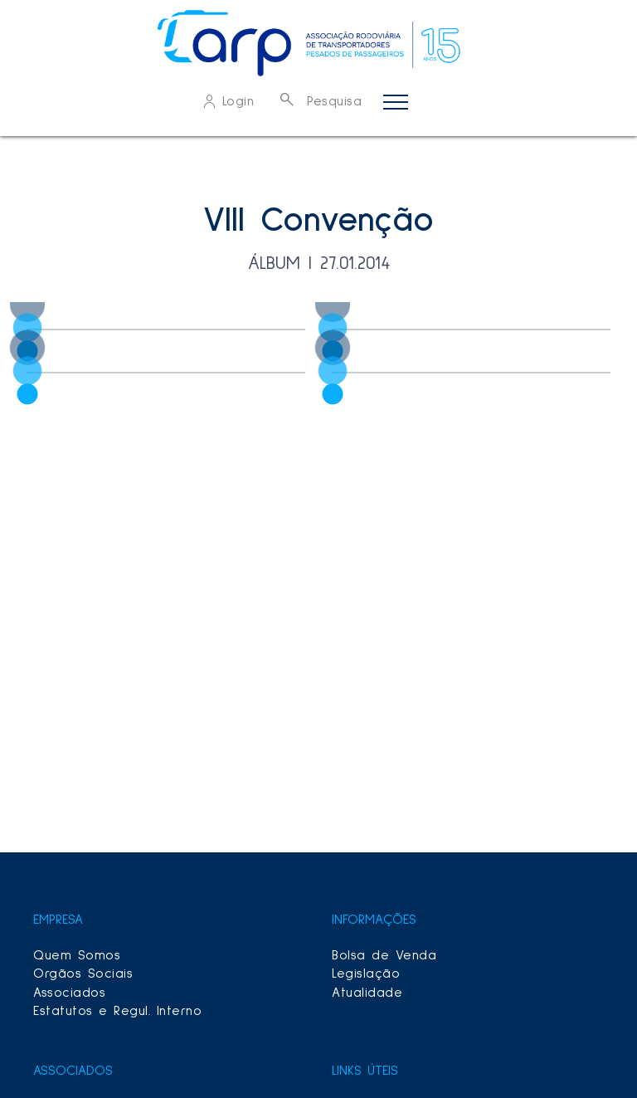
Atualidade (367, 992)
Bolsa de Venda (384, 955)
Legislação (366, 973)
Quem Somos (76, 955)
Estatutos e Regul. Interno (117, 1010)
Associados (69, 992)
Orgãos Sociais (83, 973)
